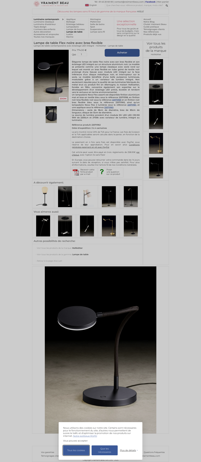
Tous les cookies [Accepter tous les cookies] (76, 450)
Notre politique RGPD (85, 436)
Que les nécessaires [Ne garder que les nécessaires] (104, 450)
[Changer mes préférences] (127, 450)
